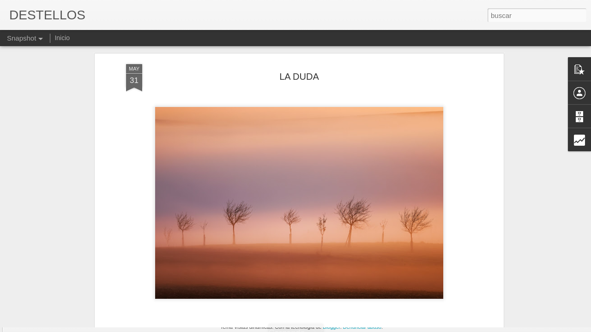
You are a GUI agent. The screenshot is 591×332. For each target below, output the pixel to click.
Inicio (62, 38)
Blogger (331, 327)
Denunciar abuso (362, 327)
